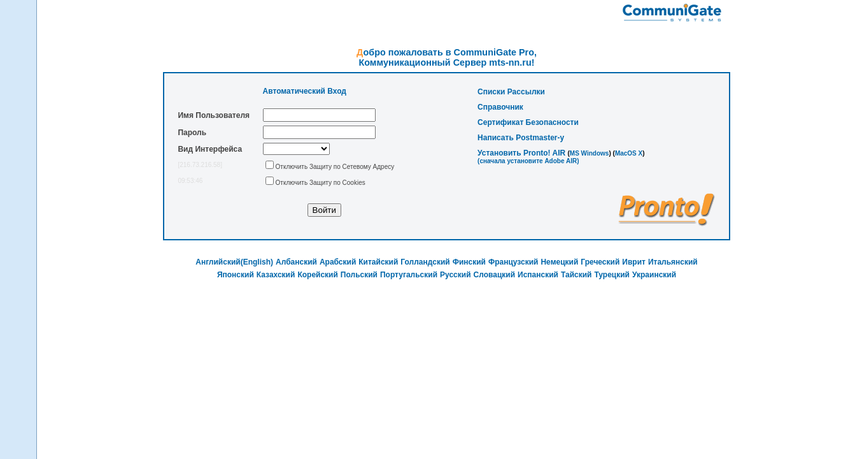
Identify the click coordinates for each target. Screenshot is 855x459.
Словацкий (495, 274)
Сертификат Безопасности (528, 122)
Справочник (500, 107)
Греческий (600, 262)
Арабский (338, 262)
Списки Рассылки (511, 91)
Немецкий (559, 262)
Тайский (576, 274)
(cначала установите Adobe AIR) (528, 160)
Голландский (424, 262)
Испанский (538, 274)
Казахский (276, 274)
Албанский (296, 262)
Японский (235, 274)
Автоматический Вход (304, 91)
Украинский (654, 274)
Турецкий (612, 274)
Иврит (634, 262)
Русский (455, 274)
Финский (469, 262)
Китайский (378, 262)
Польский (359, 274)
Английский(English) (234, 262)
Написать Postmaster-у (520, 137)
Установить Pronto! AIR (521, 153)
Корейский (317, 274)
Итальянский (673, 262)
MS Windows (589, 153)
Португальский (408, 274)
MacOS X (628, 153)
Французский (513, 262)
